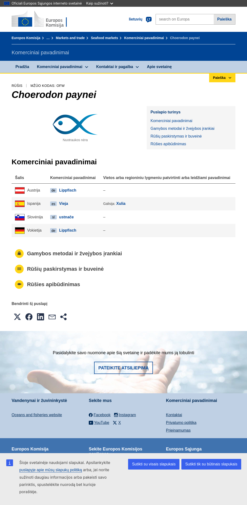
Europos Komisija (26, 38)
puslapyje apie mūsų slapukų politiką (50, 470)
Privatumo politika (181, 423)
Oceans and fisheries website (37, 415)
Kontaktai (174, 415)
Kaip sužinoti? (99, 3)
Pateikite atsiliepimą (123, 368)
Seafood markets (104, 38)
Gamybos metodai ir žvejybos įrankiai (182, 128)
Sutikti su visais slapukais (154, 464)
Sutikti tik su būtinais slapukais (211, 464)
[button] (17, 317)
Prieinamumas (178, 430)
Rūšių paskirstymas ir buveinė (176, 136)
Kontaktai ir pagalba (114, 67)
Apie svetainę (159, 67)
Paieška (224, 19)
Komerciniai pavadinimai (144, 38)
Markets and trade (70, 38)
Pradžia (22, 67)
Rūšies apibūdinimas (168, 144)
